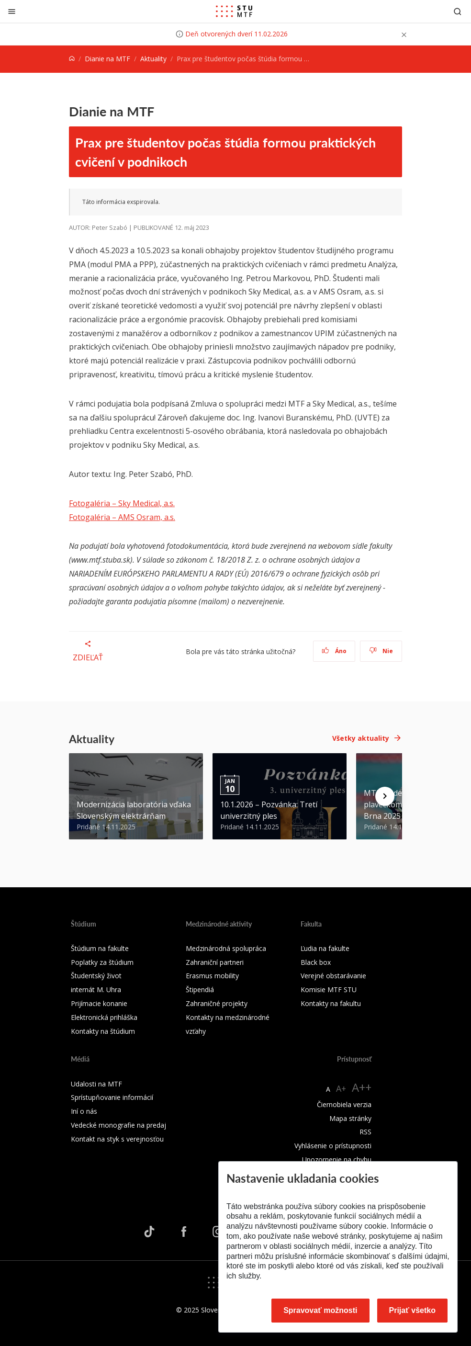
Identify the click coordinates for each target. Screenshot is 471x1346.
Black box (316, 962)
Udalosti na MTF (96, 1083)
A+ (341, 1088)
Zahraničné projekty (216, 1003)
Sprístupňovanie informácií (112, 1097)
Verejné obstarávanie (333, 975)
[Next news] (384, 796)
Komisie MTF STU (329, 989)
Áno (334, 651)
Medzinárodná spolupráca (226, 948)
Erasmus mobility (212, 975)
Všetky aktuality (360, 738)
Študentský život (96, 975)
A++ (361, 1087)
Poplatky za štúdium (102, 962)
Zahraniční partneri (215, 962)
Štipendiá (200, 989)
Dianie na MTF (107, 58)
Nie (381, 651)
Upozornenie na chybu (336, 1159)
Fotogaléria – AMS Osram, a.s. (122, 517)
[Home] (72, 58)
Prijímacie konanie (99, 1003)
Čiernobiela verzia (344, 1104)
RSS (365, 1131)
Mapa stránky (350, 1118)
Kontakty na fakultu (331, 1003)
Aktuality (153, 58)
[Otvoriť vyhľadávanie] (457, 11)
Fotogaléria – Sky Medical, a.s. (122, 503)
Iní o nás (84, 1111)
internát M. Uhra (96, 989)
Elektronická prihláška (104, 1017)
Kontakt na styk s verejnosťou (117, 1138)
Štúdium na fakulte (100, 948)
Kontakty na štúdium (103, 1031)
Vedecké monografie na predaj (118, 1125)
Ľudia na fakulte (325, 948)
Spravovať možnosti (320, 1310)
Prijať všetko (412, 1310)
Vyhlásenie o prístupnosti (332, 1145)
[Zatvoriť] (11, 11)
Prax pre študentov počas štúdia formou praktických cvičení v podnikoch (225, 151)
